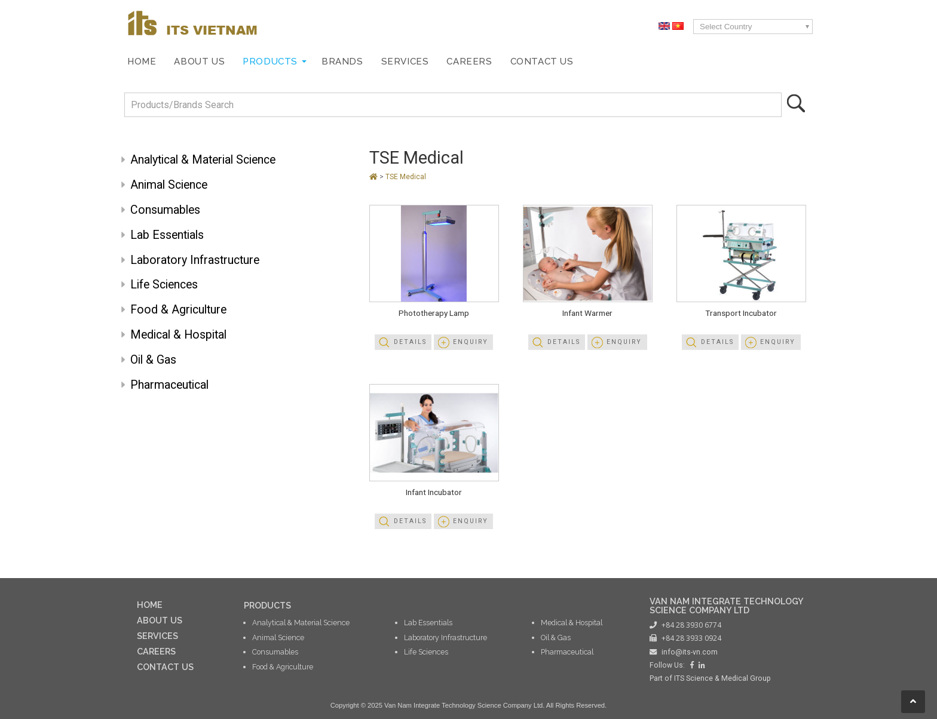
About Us (199, 61)
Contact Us (542, 61)
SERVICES (157, 636)
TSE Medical (416, 158)
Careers (469, 61)
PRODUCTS (267, 605)
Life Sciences (164, 284)
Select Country (726, 26)
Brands (342, 61)
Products (270, 61)
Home (141, 61)
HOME (150, 605)
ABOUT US (159, 620)
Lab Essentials (167, 235)
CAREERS (156, 651)
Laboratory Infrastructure (194, 260)
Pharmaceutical (169, 385)
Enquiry (470, 342)
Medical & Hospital (178, 335)
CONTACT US (165, 667)
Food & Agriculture (178, 310)
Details (410, 342)
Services (405, 61)
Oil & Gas (153, 360)
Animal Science (168, 185)
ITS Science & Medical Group (722, 678)
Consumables (165, 210)
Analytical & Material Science (202, 160)
